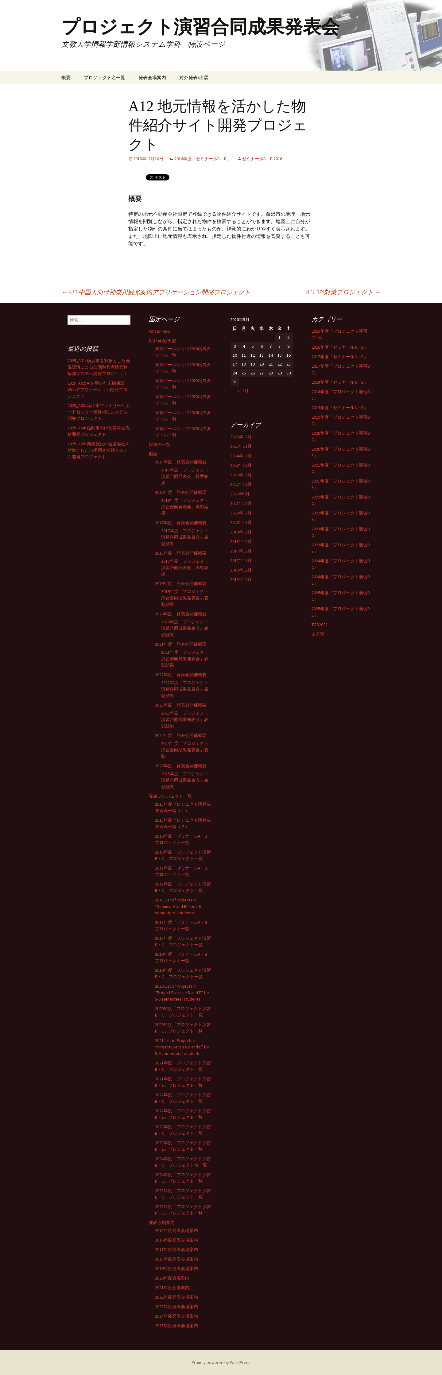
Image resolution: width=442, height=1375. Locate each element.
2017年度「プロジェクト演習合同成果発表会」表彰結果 (184, 537)
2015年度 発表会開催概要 (181, 462)
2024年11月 (241, 456)
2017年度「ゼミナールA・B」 (340, 356)
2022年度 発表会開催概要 (181, 674)
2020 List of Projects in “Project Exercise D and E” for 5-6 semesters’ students (182, 992)
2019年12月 (241, 532)
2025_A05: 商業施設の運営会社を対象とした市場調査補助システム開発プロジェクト (99, 450)
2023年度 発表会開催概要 (181, 705)
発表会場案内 (152, 77)
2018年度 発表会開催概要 (181, 553)
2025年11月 (241, 446)
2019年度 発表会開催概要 (181, 583)
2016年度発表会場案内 (176, 1240)
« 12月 (243, 390)
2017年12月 (241, 551)
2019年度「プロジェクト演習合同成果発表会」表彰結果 (184, 598)
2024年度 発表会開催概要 (181, 735)
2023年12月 (241, 465)
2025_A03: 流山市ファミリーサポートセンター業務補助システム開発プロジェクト (99, 412)
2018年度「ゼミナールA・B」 (340, 382)
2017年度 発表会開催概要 (181, 522)
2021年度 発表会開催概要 (181, 644)
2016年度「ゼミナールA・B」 (202, 158)
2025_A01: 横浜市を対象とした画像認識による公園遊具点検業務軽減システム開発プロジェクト (99, 367)
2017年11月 (241, 560)
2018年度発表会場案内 (176, 1259)
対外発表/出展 (193, 77)
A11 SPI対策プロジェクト (343, 292)
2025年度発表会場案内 (176, 1325)
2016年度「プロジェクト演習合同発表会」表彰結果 (184, 507)
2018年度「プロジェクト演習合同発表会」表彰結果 (184, 567)
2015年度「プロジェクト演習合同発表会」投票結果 (184, 476)
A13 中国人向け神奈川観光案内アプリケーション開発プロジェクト (155, 292)
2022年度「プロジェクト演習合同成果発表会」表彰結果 (184, 689)
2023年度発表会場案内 (176, 1306)
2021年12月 (241, 503)
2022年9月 (240, 494)
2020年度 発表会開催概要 (181, 614)
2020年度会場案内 (172, 1278)
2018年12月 (241, 541)
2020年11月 (241, 522)
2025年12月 (241, 437)
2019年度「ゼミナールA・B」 (340, 407)
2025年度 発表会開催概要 (181, 766)
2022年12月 (241, 475)
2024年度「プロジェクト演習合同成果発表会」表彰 (184, 750)
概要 (66, 77)
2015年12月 (241, 579)
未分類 (318, 634)
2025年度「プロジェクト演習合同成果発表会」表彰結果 (184, 780)
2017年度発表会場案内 (176, 1249)
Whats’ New (159, 331)
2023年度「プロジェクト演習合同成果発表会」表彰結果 (184, 719)
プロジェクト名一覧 (104, 77)
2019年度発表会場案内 (176, 1268)
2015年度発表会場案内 (176, 1230)
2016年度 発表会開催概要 (181, 492)
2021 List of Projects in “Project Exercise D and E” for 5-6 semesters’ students (182, 1047)
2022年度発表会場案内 (176, 1297)
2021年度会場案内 (172, 1287)
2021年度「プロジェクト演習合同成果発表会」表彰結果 (184, 658)
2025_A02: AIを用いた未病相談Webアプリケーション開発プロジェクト (97, 389)
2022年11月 (241, 484)
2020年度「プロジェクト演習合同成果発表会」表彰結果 (184, 628)
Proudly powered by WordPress (221, 1362)
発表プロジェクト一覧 (170, 796)
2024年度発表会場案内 (176, 1316)
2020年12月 (241, 513)
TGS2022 (320, 624)
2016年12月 (241, 570)
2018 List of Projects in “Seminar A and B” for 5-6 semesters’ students (178, 906)
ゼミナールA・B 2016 (262, 158)
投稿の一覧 (159, 444)
